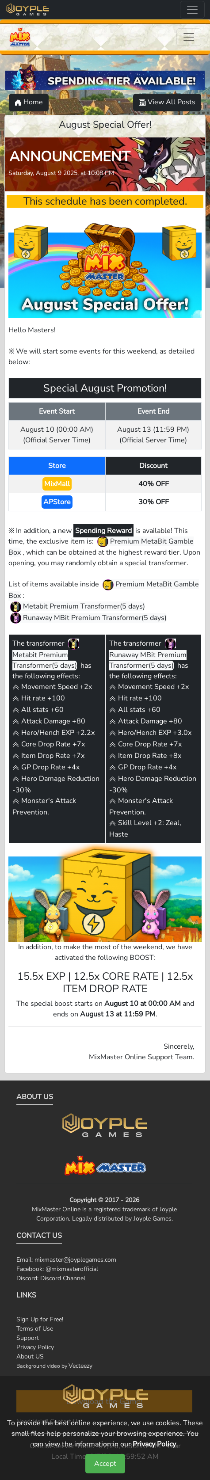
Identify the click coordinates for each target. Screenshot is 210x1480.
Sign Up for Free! (39, 1319)
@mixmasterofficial (72, 1269)
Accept (105, 1464)
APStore (57, 502)
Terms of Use (34, 1328)
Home (29, 102)
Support (27, 1338)
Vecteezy (80, 1366)
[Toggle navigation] (192, 10)
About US (30, 1356)
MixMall (57, 484)
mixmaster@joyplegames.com (75, 1260)
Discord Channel (62, 1278)
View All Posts (167, 102)
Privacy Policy (35, 1347)
